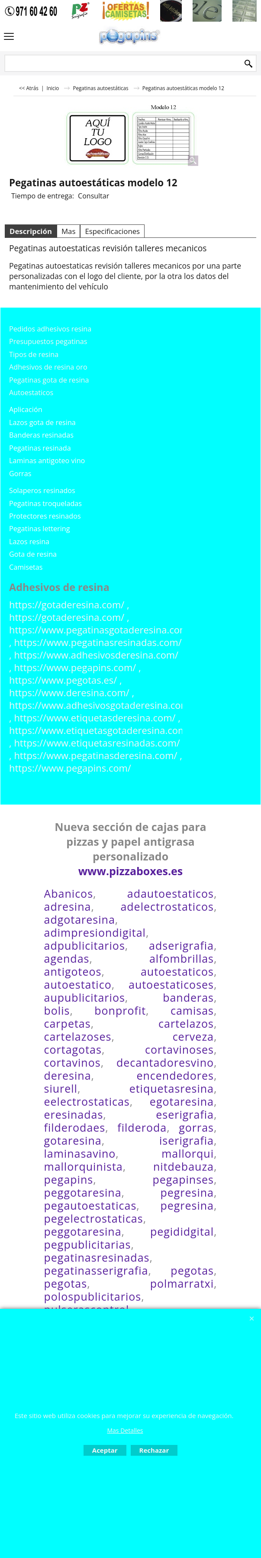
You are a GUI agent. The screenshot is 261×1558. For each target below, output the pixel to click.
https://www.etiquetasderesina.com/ (94, 717)
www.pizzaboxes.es (130, 870)
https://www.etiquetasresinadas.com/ (97, 743)
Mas (68, 231)
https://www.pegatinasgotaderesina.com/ (100, 629)
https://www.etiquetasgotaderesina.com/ (99, 730)
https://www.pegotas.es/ (63, 680)
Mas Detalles (125, 1430)
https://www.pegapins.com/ (75, 667)
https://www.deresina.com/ (69, 692)
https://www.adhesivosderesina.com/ (96, 655)
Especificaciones (112, 231)
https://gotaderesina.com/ (66, 604)
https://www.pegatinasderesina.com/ (95, 755)
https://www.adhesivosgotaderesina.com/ (101, 705)
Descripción (31, 231)
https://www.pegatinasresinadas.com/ (97, 642)
